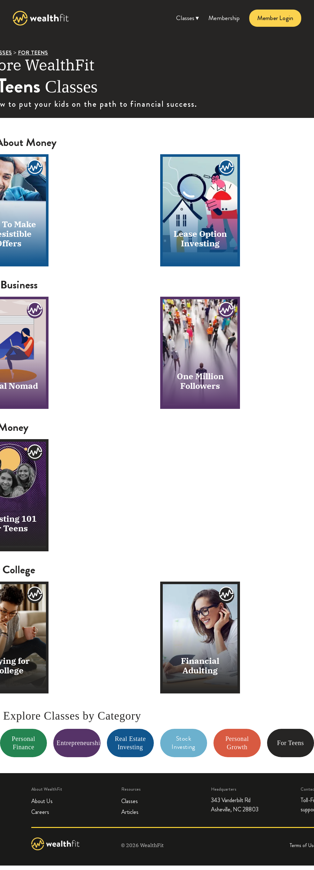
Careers (40, 812)
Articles (129, 812)
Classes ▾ (187, 18)
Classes (129, 801)
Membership (224, 18)
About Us (42, 801)
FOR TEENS (33, 52)
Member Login (275, 18)
